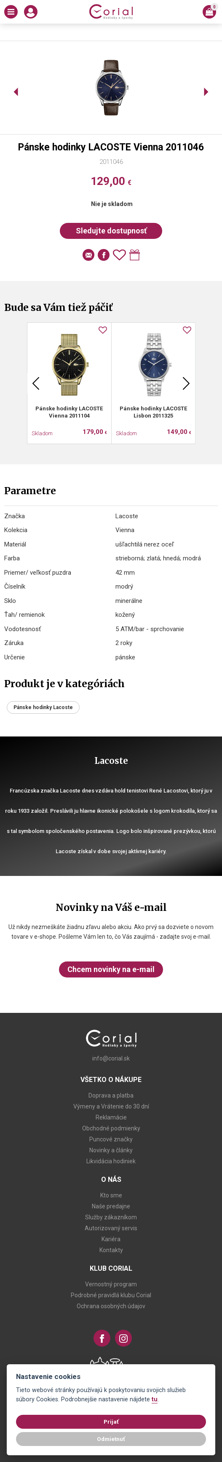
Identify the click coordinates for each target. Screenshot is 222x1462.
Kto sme (111, 1195)
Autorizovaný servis (111, 1228)
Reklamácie (111, 1117)
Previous (36, 383)
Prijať (111, 1421)
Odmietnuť (111, 1438)
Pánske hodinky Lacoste (43, 707)
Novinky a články (111, 1150)
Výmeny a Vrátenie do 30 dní (111, 1106)
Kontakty (111, 1250)
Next (186, 383)
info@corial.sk (111, 1058)
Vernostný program (111, 1284)
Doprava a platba (111, 1095)
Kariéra (111, 1239)
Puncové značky (111, 1139)
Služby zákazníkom (111, 1217)
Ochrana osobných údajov (111, 1306)
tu (155, 1399)
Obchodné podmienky (111, 1128)
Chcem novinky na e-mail (111, 969)
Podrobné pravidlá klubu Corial (111, 1295)
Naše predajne (111, 1206)
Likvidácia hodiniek (111, 1161)
